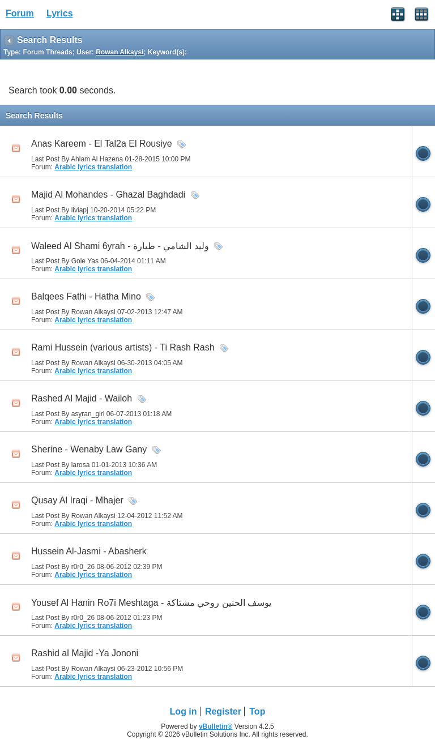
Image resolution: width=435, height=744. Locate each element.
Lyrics (59, 13)
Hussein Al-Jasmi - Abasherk (89, 551)
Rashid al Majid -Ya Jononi (84, 653)
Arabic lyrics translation (93, 167)
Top (257, 711)
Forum (20, 13)
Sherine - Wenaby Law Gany (89, 449)
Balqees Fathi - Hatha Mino (86, 296)
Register (223, 711)
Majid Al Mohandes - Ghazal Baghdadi (108, 194)
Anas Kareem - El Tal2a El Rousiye (101, 143)
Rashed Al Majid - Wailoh (81, 398)
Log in (183, 711)
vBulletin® (216, 726)
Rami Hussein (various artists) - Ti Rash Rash (123, 347)
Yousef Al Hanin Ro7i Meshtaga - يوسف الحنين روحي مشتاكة (151, 603)
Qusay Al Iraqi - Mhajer (77, 500)
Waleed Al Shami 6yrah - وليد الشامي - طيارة (120, 246)
